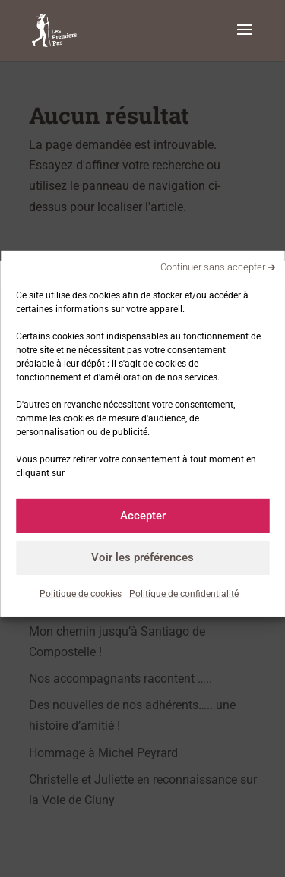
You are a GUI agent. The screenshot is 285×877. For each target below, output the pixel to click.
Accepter (143, 515)
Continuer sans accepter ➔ (218, 267)
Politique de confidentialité (184, 593)
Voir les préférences (142, 557)
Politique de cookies (81, 593)
